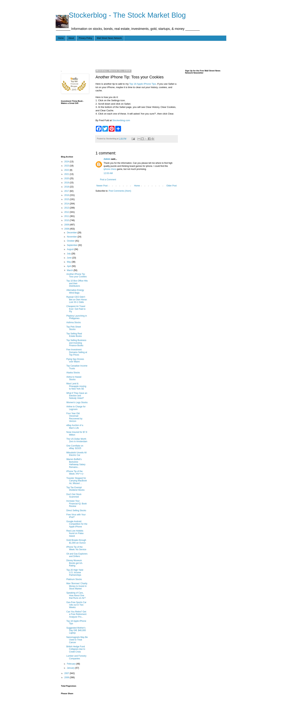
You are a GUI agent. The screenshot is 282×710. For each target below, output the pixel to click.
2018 (67, 186)
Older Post (171, 185)
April (69, 266)
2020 (67, 178)
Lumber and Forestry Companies (76, 657)
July (69, 253)
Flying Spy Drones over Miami (75, 360)
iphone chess (110, 169)
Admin (107, 159)
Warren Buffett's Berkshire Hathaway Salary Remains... (75, 463)
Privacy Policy (85, 38)
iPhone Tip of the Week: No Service (76, 548)
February (71, 664)
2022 (67, 170)
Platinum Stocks (74, 579)
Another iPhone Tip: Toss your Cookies (76, 275)
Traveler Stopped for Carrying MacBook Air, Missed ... (76, 481)
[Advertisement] (126, 54)
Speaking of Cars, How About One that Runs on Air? (76, 595)
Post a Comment (108, 179)
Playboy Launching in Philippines (76, 317)
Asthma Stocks (73, 322)
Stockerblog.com (121, 120)
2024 (67, 161)
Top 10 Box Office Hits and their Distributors (77, 283)
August (70, 249)
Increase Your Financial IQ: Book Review (76, 503)
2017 (67, 191)
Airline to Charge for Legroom (76, 407)
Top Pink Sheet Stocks (73, 328)
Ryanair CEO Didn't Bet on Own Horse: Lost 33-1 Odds (76, 299)
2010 (67, 220)
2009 (67, 224)
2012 (67, 212)
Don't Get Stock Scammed (73, 495)
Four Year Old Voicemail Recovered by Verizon (74, 417)
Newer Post (102, 185)
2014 (67, 203)
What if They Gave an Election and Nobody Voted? (76, 396)
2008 (67, 229)
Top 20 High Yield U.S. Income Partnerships (74, 572)
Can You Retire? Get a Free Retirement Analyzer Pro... (76, 614)
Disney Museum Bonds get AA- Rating (74, 563)
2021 (67, 174)
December (72, 232)
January (71, 668)
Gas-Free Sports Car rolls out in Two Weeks (76, 605)
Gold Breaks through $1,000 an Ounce (76, 541)
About (71, 38)
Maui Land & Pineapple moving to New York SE (76, 386)
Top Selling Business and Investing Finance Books (76, 343)
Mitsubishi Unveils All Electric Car (76, 453)
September (72, 245)
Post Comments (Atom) (120, 191)
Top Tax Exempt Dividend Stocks (75, 488)
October (71, 241)
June (69, 257)
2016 (67, 195)
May (69, 262)
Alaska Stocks (73, 372)
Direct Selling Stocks (76, 510)
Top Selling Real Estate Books (74, 334)
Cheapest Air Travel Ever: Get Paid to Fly (75, 309)
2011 (67, 216)
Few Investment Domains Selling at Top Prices (76, 352)
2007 (67, 673)
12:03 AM (108, 173)
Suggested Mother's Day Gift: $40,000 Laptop (76, 630)
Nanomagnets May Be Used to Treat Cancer (77, 640)
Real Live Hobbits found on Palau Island (75, 533)
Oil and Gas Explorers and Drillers (76, 555)
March (70, 270)
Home (61, 38)
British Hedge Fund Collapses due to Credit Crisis (75, 649)
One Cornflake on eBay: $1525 (74, 447)
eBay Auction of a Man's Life (74, 426)
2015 (67, 199)
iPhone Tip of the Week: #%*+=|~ (75, 472)
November (72, 236)
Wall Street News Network (109, 38)
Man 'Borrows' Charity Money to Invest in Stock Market (76, 586)
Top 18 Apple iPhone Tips (142, 84)
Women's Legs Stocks (77, 402)
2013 (67, 208)
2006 (67, 677)
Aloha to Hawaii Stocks (73, 378)
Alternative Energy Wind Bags (75, 291)
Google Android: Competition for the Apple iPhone (76, 524)
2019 (67, 182)
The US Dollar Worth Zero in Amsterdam (76, 440)
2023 (67, 165)
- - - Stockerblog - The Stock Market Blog (121, 15)
